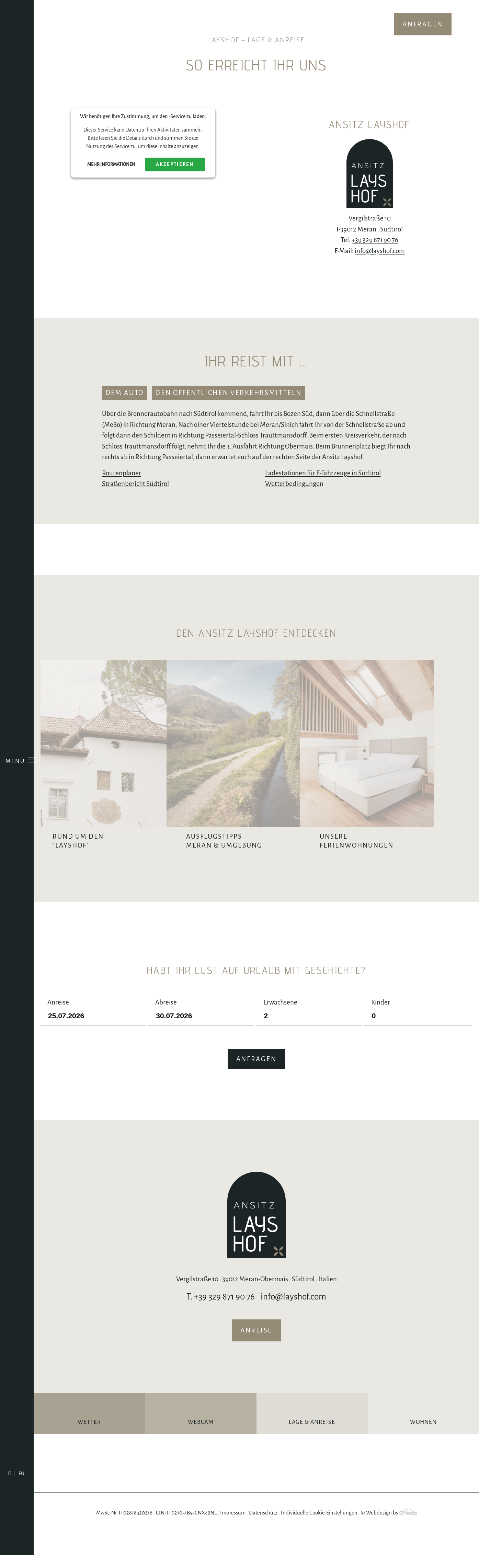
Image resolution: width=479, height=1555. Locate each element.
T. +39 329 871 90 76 (220, 1319)
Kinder (418, 1032)
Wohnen (423, 1444)
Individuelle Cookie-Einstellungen (319, 1535)
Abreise (201, 1032)
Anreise (93, 1032)
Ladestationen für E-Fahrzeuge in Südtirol (323, 473)
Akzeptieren (175, 164)
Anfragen (422, 24)
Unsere (415, 863)
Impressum (233, 1535)
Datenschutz (263, 1535)
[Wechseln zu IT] (12, 1473)
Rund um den (117, 863)
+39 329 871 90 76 (375, 239)
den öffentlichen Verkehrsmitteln (228, 392)
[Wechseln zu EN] (21, 1473)
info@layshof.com (380, 250)
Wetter (89, 1444)
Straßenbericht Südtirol (135, 483)
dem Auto (124, 392)
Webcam (201, 1444)
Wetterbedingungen (294, 483)
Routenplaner (121, 473)
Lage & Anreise (312, 1444)
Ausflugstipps (266, 841)
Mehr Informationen (111, 164)
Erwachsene (309, 1032)
